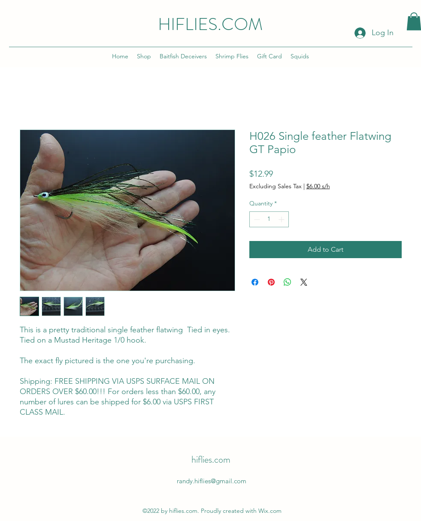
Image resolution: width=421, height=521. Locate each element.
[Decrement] (256, 219)
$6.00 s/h (318, 186)
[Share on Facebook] (255, 282)
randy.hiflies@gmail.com (211, 481)
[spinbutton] (269, 219)
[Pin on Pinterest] (271, 282)
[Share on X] (304, 282)
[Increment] (282, 219)
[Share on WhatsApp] (287, 282)
